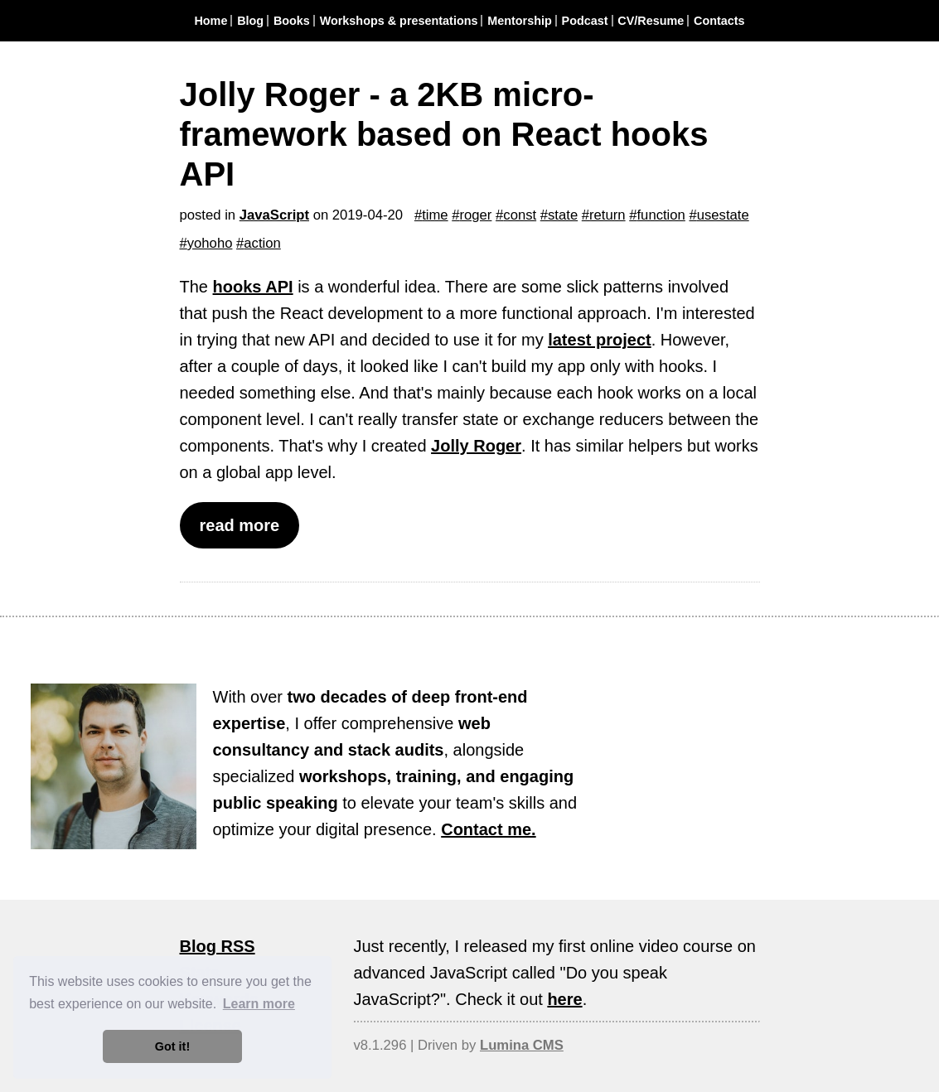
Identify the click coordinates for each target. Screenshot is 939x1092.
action (262, 243)
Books (291, 20)
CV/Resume (650, 20)
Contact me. (488, 829)
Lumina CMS (522, 1045)
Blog (250, 20)
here (564, 999)
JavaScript (274, 215)
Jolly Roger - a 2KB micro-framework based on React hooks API (444, 134)
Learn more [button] (259, 1004)
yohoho (210, 243)
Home (210, 20)
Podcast (585, 20)
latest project (599, 340)
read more (240, 525)
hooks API (253, 287)
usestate (723, 215)
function (660, 215)
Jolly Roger (476, 446)
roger (476, 215)
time (435, 215)
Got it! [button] (172, 1046)
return (607, 215)
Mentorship (519, 20)
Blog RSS (217, 946)
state (563, 215)
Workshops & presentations (399, 20)
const (519, 215)
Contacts (719, 20)
